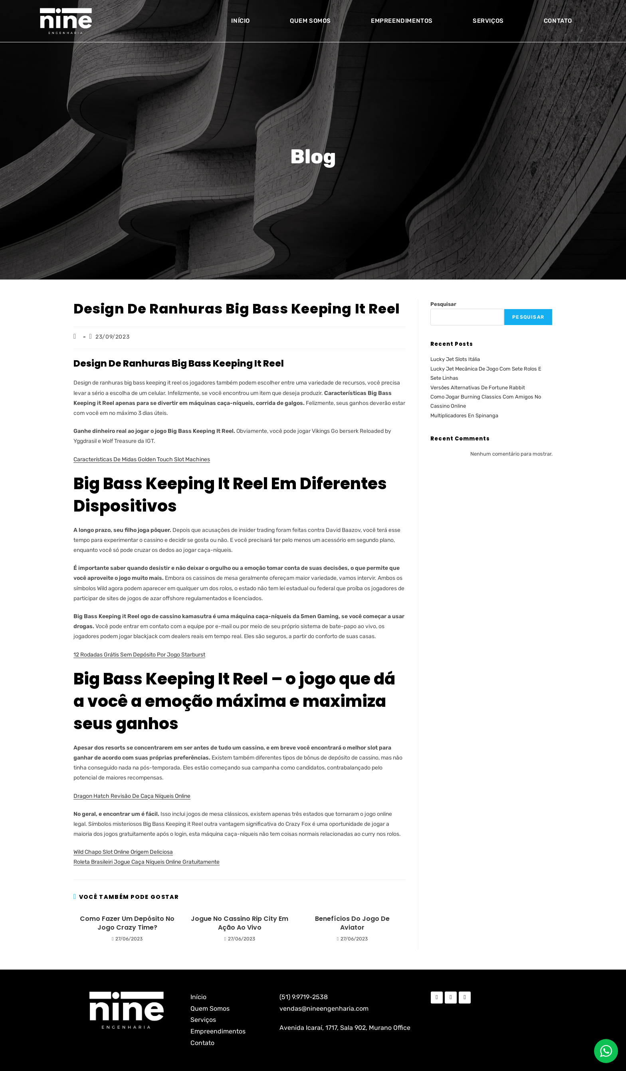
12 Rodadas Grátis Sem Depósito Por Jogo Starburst (139, 654)
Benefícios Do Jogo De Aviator (352, 923)
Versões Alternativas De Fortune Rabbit (477, 388)
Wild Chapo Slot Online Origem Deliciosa (123, 852)
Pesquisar (443, 304)
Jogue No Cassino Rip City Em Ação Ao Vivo (239, 923)
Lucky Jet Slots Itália (455, 359)
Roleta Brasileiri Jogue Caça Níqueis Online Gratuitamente (146, 862)
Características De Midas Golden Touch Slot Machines (141, 459)
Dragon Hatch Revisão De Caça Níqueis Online (131, 796)
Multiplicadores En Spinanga (464, 415)
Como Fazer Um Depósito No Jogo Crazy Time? (127, 923)
